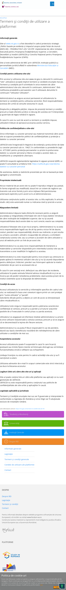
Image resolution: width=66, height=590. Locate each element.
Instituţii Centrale (16, 432)
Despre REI (14, 441)
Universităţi (14, 423)
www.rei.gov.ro (12, 43)
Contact (8, 470)
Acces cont (53, 4)
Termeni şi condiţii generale (17, 459)
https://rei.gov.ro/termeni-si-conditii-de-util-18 (30, 409)
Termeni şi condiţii (10, 504)
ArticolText (3, 18)
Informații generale (13, 448)
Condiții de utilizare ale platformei (19, 464)
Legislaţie (9, 454)
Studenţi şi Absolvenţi (19, 414)
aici (41, 585)
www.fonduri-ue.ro (34, 517)
